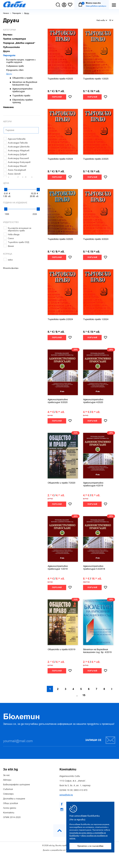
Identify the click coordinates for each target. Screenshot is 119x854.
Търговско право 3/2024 (95, 239)
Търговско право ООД (16, 242)
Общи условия (10, 803)
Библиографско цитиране (16, 784)
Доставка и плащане (14, 798)
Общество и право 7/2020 (61, 483)
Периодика (16, 13)
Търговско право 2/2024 (60, 319)
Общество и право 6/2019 (61, 649)
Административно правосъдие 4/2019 (93, 484)
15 (83, 695)
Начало (6, 13)
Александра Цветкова (16, 146)
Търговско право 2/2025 (95, 159)
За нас (6, 775)
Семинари (8, 794)
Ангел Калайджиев (15, 170)
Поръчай (57, 97)
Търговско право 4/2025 (60, 78)
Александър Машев (15, 166)
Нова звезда (11, 234)
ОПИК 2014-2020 (12, 817)
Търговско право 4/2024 (60, 159)
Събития (8, 789)
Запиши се (100, 740)
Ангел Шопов (12, 174)
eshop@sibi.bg (66, 794)
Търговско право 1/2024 (95, 319)
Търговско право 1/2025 (95, 78)
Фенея (9, 246)
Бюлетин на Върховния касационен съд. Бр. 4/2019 (97, 651)
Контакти (8, 812)
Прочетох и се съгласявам (90, 846)
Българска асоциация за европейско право (17, 229)
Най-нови (102, 20)
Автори (7, 780)
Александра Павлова (16, 142)
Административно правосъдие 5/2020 (58, 401)
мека (8, 259)
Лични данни (9, 808)
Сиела (9, 238)
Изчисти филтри (10, 268)
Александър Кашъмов (16, 158)
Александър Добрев (15, 154)
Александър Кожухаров (17, 162)
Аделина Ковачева (14, 139)
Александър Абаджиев (16, 150)
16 (111, 20)
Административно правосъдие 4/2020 (93, 401)
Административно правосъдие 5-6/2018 (94, 567)
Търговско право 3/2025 (60, 239)
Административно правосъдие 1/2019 (58, 567)
